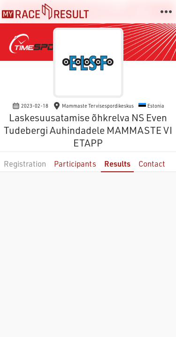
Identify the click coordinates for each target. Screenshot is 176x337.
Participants (75, 163)
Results (117, 163)
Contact (151, 163)
